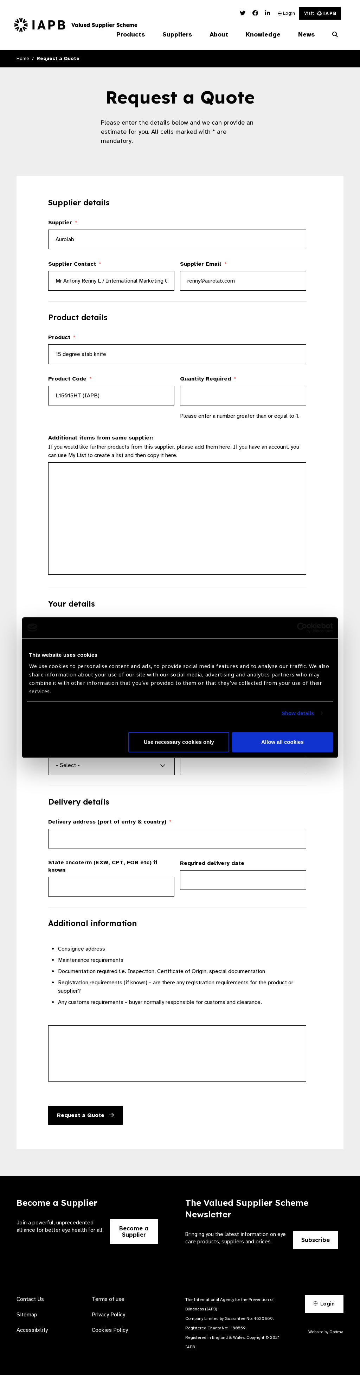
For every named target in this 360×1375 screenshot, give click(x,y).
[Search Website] (335, 35)
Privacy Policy (108, 1314)
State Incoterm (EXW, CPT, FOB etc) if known (103, 866)
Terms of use (108, 1299)
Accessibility (32, 1330)
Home (23, 58)
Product (62, 337)
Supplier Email (203, 263)
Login (286, 13)
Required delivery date (212, 863)
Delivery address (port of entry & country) (110, 821)
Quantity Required (208, 378)
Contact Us (30, 1299)
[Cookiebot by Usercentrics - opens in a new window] (302, 627)
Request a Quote (85, 1115)
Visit (320, 13)
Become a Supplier (133, 1231)
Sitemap (27, 1314)
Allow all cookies (282, 742)
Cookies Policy (110, 1330)
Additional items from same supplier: (101, 437)
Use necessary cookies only (179, 742)
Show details (298, 713)
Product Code (70, 378)
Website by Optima (325, 1331)
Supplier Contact (74, 263)
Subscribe (315, 1239)
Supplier (62, 222)
